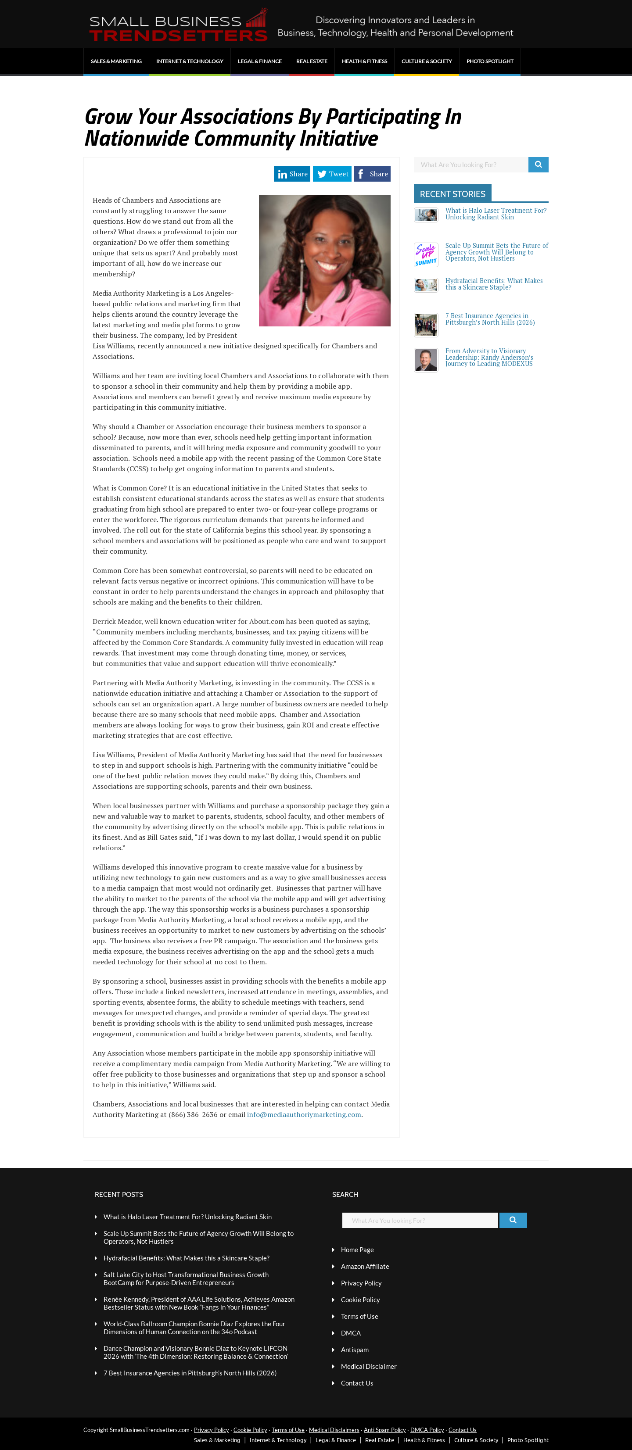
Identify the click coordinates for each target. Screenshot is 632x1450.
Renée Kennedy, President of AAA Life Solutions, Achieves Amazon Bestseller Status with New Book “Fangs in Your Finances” (199, 1303)
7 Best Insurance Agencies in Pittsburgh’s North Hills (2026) (490, 318)
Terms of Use (359, 1316)
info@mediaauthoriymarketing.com (304, 1114)
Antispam (355, 1349)
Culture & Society (427, 61)
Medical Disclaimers (334, 1429)
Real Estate (311, 61)
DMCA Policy (427, 1429)
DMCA (351, 1333)
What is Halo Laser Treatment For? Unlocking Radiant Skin (496, 213)
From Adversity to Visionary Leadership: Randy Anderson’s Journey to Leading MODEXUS (489, 357)
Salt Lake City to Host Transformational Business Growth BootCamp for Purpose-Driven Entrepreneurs (186, 1278)
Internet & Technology (189, 61)
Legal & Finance (260, 61)
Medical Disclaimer (369, 1366)
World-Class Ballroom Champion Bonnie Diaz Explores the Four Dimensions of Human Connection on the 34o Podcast (194, 1327)
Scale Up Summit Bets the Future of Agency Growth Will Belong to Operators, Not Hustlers (496, 251)
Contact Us (357, 1383)
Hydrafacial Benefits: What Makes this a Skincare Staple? (494, 283)
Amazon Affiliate (365, 1266)
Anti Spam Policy (385, 1429)
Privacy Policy (361, 1283)
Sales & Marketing (116, 61)
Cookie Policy (360, 1299)
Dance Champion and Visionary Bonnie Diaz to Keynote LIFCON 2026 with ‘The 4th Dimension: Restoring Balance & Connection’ (196, 1352)
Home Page (357, 1249)
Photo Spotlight (490, 61)
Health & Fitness (364, 61)
